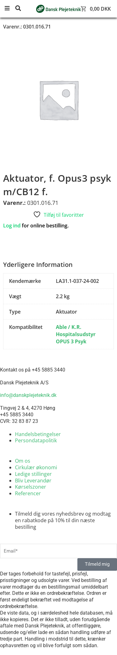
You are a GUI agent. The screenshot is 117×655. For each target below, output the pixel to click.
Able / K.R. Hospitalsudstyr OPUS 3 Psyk (75, 334)
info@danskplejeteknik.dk (28, 395)
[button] (9, 8)
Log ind (12, 225)
